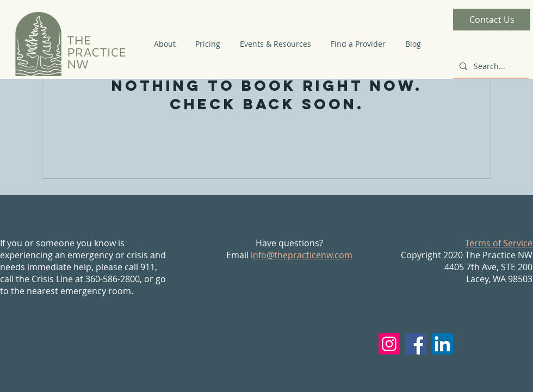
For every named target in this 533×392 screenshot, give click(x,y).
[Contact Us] (491, 19)
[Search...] (490, 66)
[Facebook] (415, 343)
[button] (164, 44)
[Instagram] (389, 343)
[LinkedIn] (442, 343)
